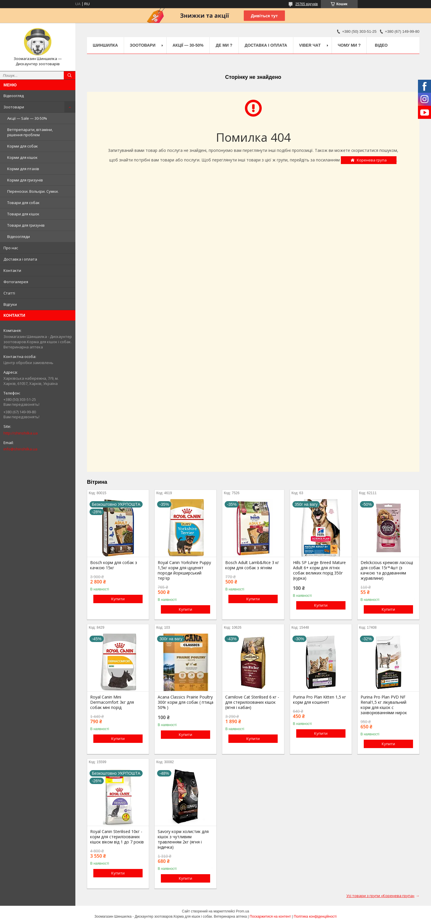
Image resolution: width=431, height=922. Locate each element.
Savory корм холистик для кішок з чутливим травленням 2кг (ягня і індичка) (183, 839)
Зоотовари (13, 107)
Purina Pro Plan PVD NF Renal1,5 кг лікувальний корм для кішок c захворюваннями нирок (384, 704)
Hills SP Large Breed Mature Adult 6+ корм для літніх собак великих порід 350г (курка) (319, 570)
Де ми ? (224, 45)
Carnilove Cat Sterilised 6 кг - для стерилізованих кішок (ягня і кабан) (252, 702)
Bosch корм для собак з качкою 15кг (113, 565)
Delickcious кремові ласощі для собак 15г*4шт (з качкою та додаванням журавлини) (387, 570)
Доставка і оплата (20, 259)
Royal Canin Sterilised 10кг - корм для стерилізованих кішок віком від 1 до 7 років (117, 837)
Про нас (10, 247)
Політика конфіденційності (315, 916)
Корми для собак (22, 146)
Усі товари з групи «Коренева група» (380, 895)
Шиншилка (105, 45)
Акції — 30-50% (187, 45)
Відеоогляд (13, 95)
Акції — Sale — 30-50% (27, 118)
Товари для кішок (23, 214)
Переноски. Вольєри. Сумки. (33, 191)
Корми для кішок (22, 157)
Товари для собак (23, 202)
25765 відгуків (306, 4)
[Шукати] (69, 75)
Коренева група (372, 160)
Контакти (12, 270)
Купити (118, 598)
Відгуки (10, 304)
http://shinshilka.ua (20, 433)
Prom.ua (242, 911)
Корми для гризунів (25, 180)
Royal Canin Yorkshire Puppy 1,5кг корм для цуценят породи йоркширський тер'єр (184, 570)
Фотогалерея (15, 281)
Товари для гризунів (26, 225)
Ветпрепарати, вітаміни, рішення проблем (30, 132)
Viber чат (310, 45)
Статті (9, 293)
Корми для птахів (23, 168)
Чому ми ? (349, 45)
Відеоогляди (18, 236)
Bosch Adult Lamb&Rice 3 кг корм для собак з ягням (252, 565)
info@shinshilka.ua (20, 449)
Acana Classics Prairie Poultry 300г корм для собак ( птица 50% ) (185, 702)
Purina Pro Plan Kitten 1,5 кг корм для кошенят (319, 699)
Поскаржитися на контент (270, 916)
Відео (381, 45)
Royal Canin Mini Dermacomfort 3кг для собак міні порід (112, 702)
